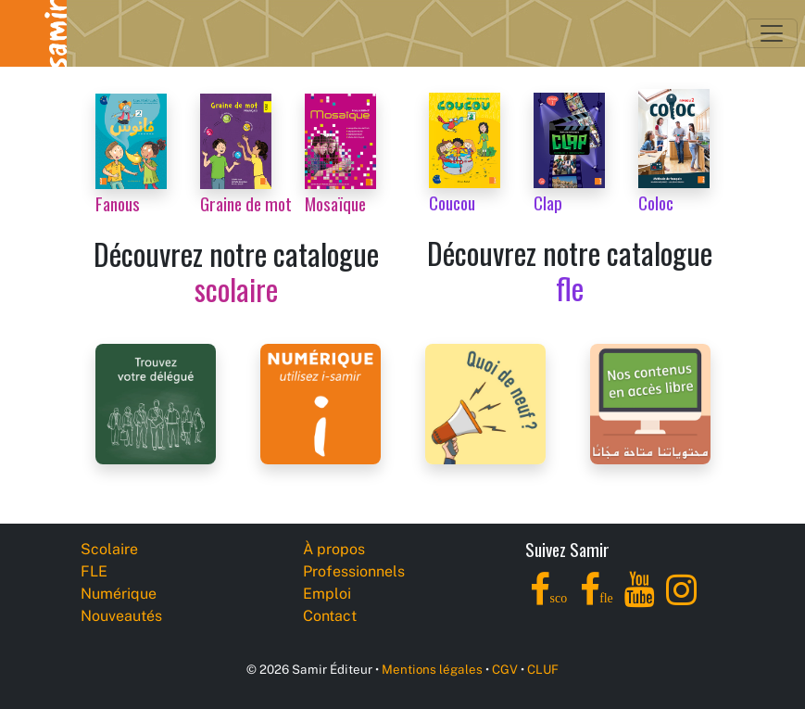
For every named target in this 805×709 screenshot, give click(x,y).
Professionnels (354, 571)
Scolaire (109, 549)
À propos (334, 549)
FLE (94, 571)
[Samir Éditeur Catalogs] (650, 402)
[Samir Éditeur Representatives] (155, 402)
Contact (330, 616)
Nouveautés (121, 616)
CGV (505, 669)
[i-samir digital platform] (320, 402)
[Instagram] (681, 600)
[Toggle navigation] (772, 33)
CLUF (543, 669)
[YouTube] (640, 600)
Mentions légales (432, 669)
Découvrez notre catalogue (236, 271)
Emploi (327, 593)
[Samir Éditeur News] (485, 402)
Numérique (119, 593)
